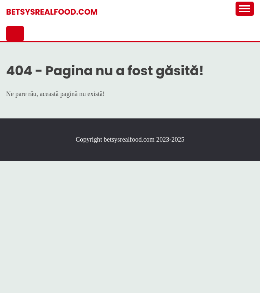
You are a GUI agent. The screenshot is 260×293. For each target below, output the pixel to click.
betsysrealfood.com (51, 12)
